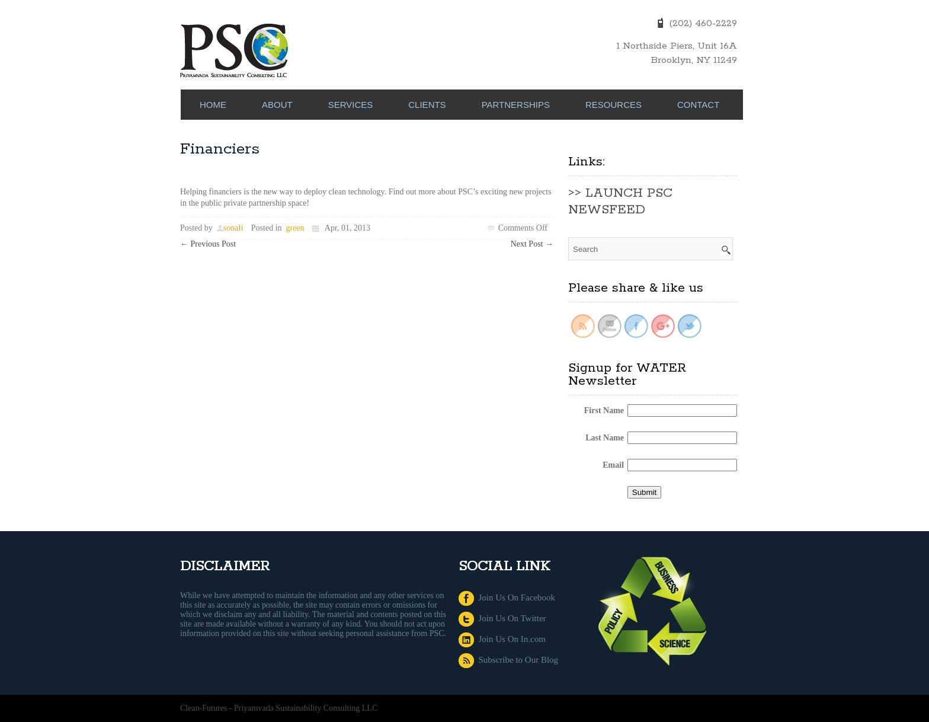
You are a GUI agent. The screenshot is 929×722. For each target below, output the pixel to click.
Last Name (604, 437)
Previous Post (208, 243)
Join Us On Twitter (502, 618)
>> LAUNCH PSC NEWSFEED (620, 201)
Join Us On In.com (502, 639)
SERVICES (350, 105)
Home (213, 105)
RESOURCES (613, 105)
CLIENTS (427, 105)
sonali (233, 227)
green (295, 227)
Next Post (532, 243)
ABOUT (277, 105)
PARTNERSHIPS (516, 105)
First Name (604, 410)
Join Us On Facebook (507, 597)
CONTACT (698, 105)
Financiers (220, 149)
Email (613, 465)
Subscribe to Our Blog (508, 660)
